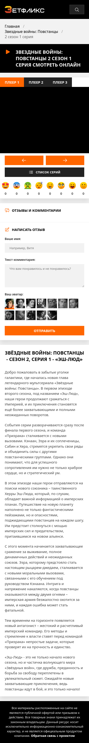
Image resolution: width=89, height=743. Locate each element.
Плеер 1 (12, 82)
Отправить (44, 330)
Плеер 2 (36, 82)
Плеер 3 (60, 82)
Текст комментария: (20, 259)
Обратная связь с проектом (53, 736)
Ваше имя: (13, 239)
